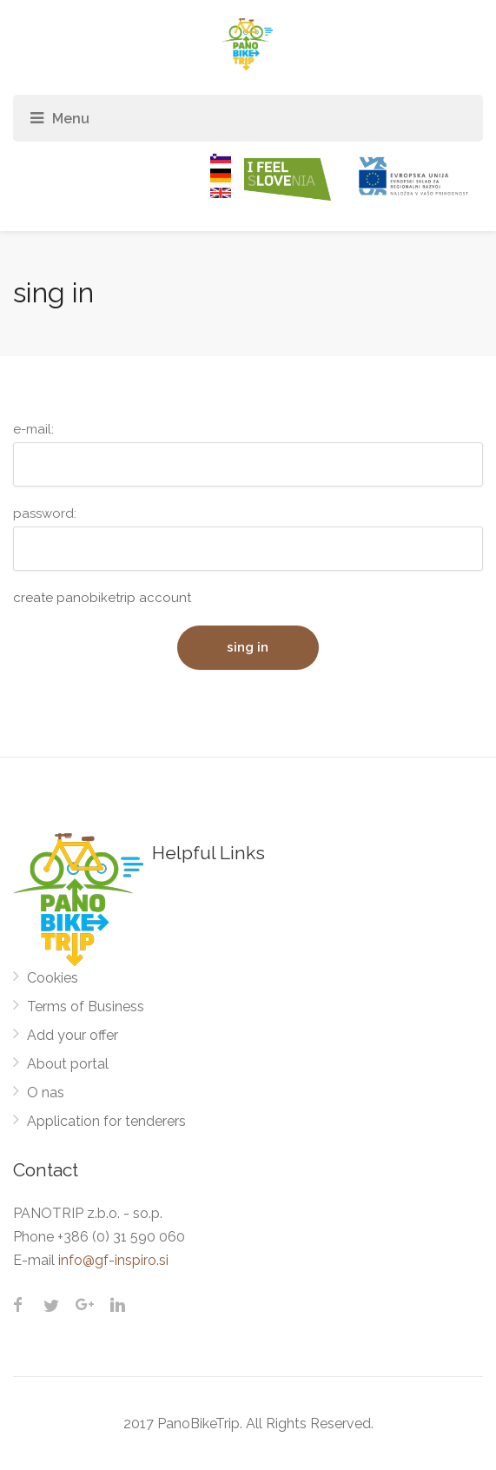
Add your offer (72, 1035)
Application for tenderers (106, 1121)
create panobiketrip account (102, 598)
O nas (45, 1092)
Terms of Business (85, 1006)
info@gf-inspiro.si (113, 1260)
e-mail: (248, 454)
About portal (68, 1064)
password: (248, 538)
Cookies (52, 978)
